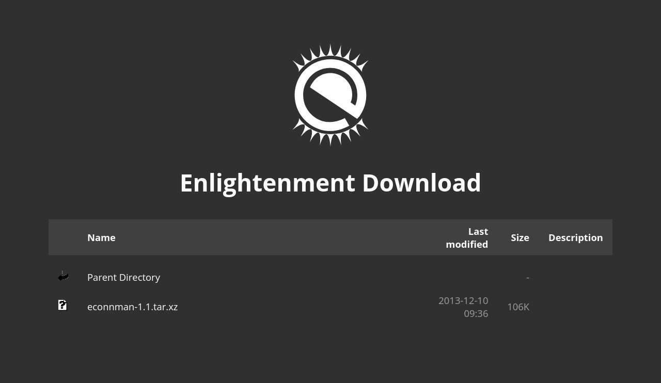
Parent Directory (123, 276)
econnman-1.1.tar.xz (132, 306)
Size (520, 237)
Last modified (467, 237)
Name (101, 237)
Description (575, 237)
